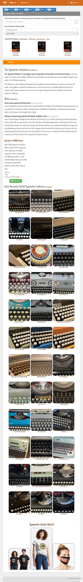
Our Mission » (33, 70)
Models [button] (17, 10)
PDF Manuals (32, 39)
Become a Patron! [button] (16, 181)
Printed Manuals (23, 39)
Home (6, 62)
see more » (48, 187)
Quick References (40, 39)
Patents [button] (51, 10)
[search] (41, 30)
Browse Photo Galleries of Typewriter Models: (15, 26)
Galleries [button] (28, 10)
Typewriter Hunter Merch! (41, 524)
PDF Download (16, 55)
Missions (24, 3)
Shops (48, 39)
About (13, 3)
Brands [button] (7, 10)
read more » (14, 99)
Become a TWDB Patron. (14, 141)
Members (74, 3)
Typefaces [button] (39, 10)
